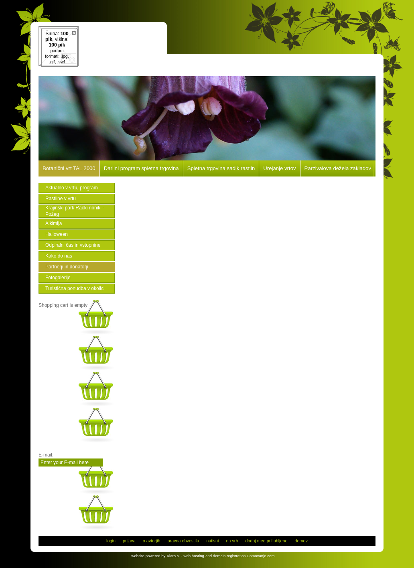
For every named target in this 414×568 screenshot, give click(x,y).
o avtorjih (151, 540)
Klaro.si (173, 556)
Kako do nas (58, 256)
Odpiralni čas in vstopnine (72, 245)
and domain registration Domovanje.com (239, 556)
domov (300, 540)
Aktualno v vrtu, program (71, 188)
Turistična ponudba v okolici (75, 288)
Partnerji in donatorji (66, 267)
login (111, 540)
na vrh (232, 540)
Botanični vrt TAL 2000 (69, 168)
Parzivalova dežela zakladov (337, 168)
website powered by (149, 556)
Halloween (56, 234)
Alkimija (53, 223)
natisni (212, 540)
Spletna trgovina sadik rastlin (221, 168)
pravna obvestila (183, 540)
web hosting (194, 556)
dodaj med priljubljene (266, 540)
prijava (129, 540)
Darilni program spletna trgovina (141, 168)
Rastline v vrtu (60, 198)
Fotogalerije (58, 277)
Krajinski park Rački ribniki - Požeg (74, 211)
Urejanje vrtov (279, 168)
